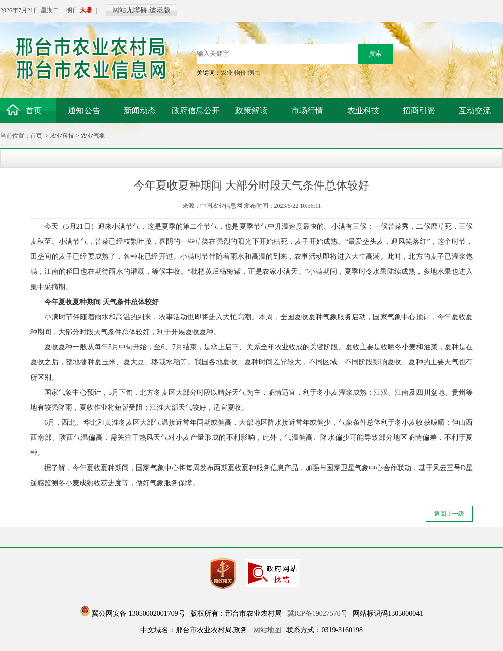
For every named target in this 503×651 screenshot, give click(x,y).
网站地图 (267, 630)
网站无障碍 (129, 10)
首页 (36, 135)
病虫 (254, 72)
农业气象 (93, 135)
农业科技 (62, 135)
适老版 (160, 10)
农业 (227, 72)
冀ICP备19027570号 (317, 613)
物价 (240, 72)
